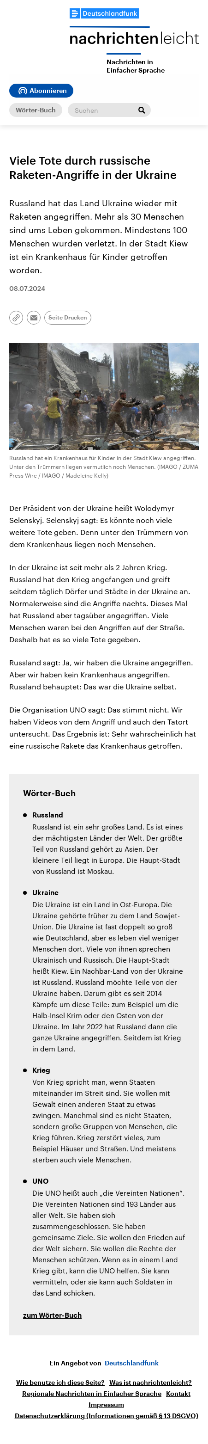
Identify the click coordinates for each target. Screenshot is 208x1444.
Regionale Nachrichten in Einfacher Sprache (91, 1393)
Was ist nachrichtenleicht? (150, 1382)
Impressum (106, 1404)
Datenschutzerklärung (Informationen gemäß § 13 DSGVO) (106, 1416)
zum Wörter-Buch (52, 1315)
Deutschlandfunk (132, 1363)
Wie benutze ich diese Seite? (60, 1382)
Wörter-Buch (36, 110)
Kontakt (178, 1393)
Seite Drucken (67, 317)
